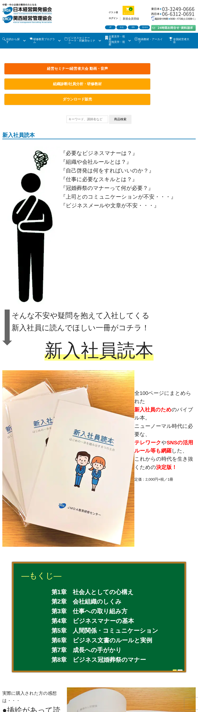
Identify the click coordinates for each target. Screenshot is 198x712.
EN (133, 27)
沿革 (131, 671)
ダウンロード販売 (162, 69)
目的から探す (13, 40)
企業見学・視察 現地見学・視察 (117, 40)
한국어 (145, 27)
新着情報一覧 (12, 687)
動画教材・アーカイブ (150, 40)
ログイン (113, 18)
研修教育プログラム (44, 40)
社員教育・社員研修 (73, 679)
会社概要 (112, 671)
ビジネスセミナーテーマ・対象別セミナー (81, 40)
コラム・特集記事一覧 (153, 679)
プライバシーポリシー (118, 687)
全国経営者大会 (181, 40)
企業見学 (44, 679)
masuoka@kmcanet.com (55, 585)
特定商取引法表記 (81, 687)
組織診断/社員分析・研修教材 (98, 69)
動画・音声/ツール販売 (112, 679)
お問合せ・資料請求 (45, 687)
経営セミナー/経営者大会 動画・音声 (34, 71)
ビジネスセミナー (15, 679)
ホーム (8, 671)
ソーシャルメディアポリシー (163, 687)
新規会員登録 (131, 18)
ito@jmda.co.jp (49, 565)
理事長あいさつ (64, 671)
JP (110, 27)
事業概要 (90, 671)
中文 (122, 27)
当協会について (33, 671)
